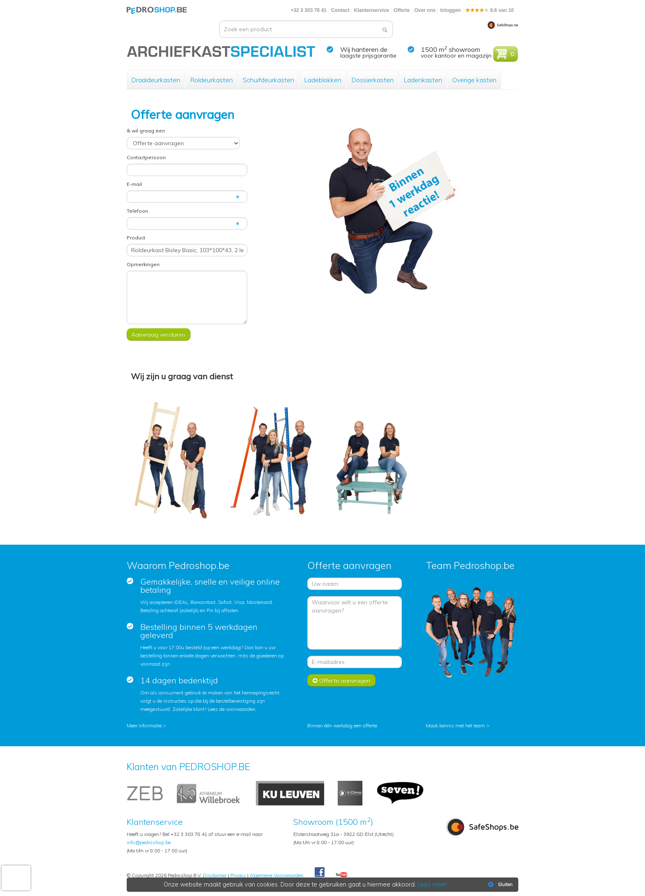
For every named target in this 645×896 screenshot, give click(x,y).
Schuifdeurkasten (268, 80)
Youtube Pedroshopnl (341, 875)
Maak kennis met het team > (458, 725)
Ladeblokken (322, 80)
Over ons (425, 10)
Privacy (238, 875)
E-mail (134, 184)
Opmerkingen (143, 264)
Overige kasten (474, 80)
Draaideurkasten (155, 80)
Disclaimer (215, 875)
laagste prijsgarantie (368, 55)
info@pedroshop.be (149, 842)
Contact (340, 10)
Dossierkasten (372, 80)
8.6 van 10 (489, 10)
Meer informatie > (146, 725)
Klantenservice (371, 10)
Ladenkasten (423, 80)
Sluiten (500, 884)
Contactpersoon (146, 157)
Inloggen (450, 10)
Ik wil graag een (146, 131)
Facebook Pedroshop (320, 872)
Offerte (402, 10)
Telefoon (137, 211)
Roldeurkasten (211, 80)
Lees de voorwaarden (231, 709)
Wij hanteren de (363, 49)
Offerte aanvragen (341, 680)
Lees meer (432, 884)
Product (136, 237)
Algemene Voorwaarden (277, 875)
